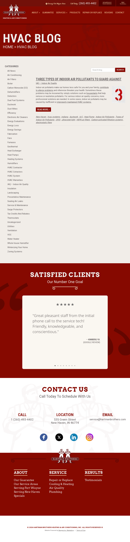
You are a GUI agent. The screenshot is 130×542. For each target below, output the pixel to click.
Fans (9, 138)
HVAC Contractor (14, 167)
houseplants (91, 93)
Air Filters (11, 79)
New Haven (41, 117)
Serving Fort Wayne (27, 487)
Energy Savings (14, 129)
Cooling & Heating (61, 484)
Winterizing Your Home (17, 247)
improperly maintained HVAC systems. (74, 102)
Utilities (10, 226)
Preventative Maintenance (19, 197)
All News (11, 71)
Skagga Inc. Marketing (66, 530)
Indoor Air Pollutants (105, 117)
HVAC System (13, 176)
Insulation (11, 188)
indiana (64, 117)
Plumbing (55, 491)
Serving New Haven (27, 491)
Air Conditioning (14, 75)
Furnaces (11, 142)
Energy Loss (13, 125)
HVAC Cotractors (14, 172)
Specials (19, 495)
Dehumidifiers (13, 92)
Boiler (10, 83)
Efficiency (11, 113)
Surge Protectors (15, 209)
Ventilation (12, 230)
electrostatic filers (44, 122)
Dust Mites (12, 109)
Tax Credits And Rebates (18, 214)
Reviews (108, 12)
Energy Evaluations (15, 121)
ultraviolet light (68, 120)
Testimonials (93, 480)
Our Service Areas (26, 484)
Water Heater (13, 239)
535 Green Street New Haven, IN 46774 (65, 421)
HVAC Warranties (15, 180)
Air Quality (56, 487)
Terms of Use (80, 530)
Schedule (107, 3)
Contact (119, 12)
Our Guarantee (24, 480)
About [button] (36, 12)
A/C (81, 117)
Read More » (43, 109)
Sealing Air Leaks (15, 201)
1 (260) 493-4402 (22, 419)
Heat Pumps (13, 155)
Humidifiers (12, 163)
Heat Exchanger (14, 150)
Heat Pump (89, 117)
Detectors (11, 96)
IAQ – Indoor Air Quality (17, 184)
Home (8, 47)
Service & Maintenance (17, 205)
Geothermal (12, 146)
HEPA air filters (83, 120)
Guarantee (48, 12)
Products (75, 12)
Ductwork (11, 104)
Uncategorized (13, 222)
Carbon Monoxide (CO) (17, 88)
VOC (9, 234)
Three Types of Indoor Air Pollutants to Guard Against (78, 79)
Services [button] (61, 12)
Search (120, 70)
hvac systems (54, 117)
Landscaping (13, 193)
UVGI (58, 120)
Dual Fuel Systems (15, 100)
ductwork (74, 117)
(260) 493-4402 (87, 3)
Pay (123, 3)
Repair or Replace (92, 12)
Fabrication (12, 134)
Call (73, 3)
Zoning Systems (14, 251)
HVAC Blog (27, 47)
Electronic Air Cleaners (17, 117)
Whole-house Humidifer (18, 243)
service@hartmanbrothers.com (108, 419)
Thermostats (13, 218)
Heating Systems (15, 159)
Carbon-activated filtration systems (107, 120)
